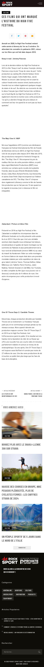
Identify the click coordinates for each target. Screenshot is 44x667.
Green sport (8, 594)
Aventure (18, 590)
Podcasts (32, 594)
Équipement (7, 599)
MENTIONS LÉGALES (22, 664)
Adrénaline (7, 590)
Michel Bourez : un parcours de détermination (19, 633)
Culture (6, 13)
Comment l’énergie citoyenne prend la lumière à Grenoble (23, 627)
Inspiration (20, 594)
